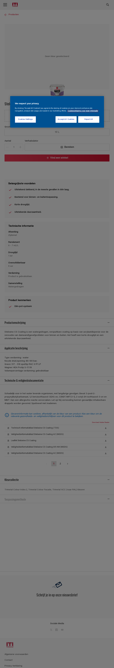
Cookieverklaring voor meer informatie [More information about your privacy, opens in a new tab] (83, 111)
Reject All (88, 119)
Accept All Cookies (66, 119)
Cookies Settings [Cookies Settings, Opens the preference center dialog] (25, 119)
